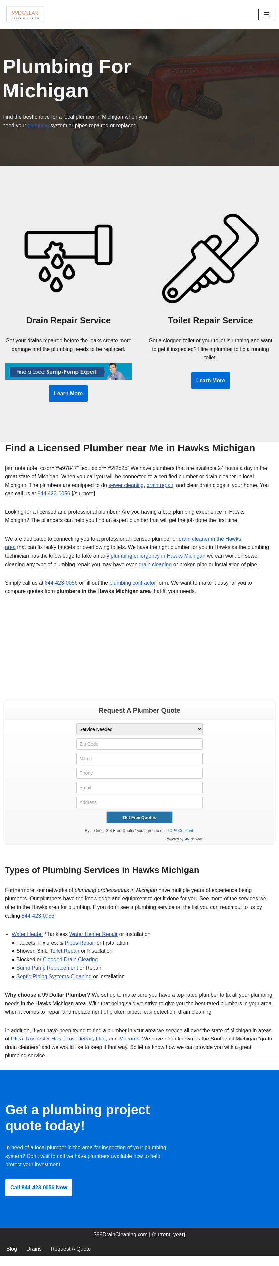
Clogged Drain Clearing (70, 969)
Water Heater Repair (93, 944)
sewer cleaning (126, 494)
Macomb (130, 1048)
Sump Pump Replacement (47, 977)
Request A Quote (71, 1259)
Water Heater (27, 944)
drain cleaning (156, 573)
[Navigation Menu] (266, 14)
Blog (11, 1259)
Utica (17, 1048)
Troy (69, 1048)
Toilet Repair (65, 960)
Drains (34, 1259)
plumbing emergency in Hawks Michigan (158, 565)
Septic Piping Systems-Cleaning (54, 986)
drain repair (160, 494)
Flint (101, 1048)
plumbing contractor (133, 592)
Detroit (85, 1048)
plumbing (38, 125)
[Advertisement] (139, 661)
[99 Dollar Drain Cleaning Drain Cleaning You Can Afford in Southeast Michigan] (25, 14)
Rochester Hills (44, 1048)
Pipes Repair (80, 952)
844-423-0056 (54, 502)
